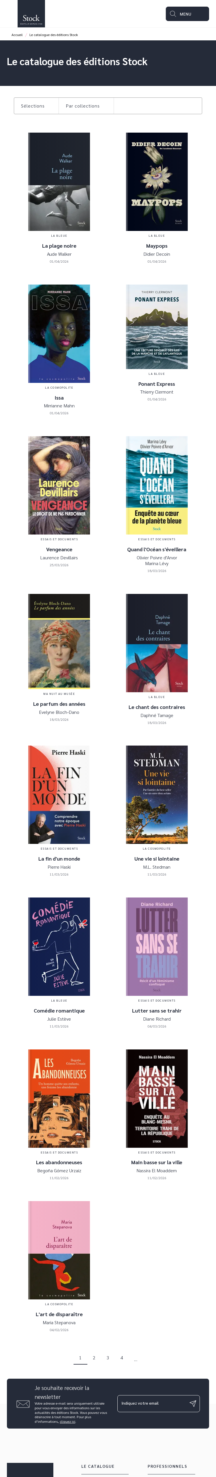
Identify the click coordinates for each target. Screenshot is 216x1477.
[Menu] (187, 14)
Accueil (17, 34)
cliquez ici (67, 1421)
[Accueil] (31, 13)
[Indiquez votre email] (151, 1403)
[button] (36, 106)
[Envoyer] (193, 1404)
